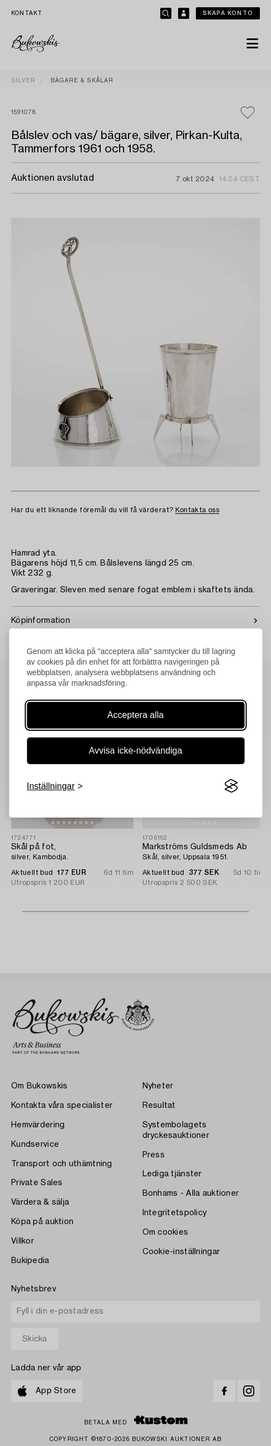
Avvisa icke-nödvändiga (136, 750)
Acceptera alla (135, 715)
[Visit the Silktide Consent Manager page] (231, 786)
